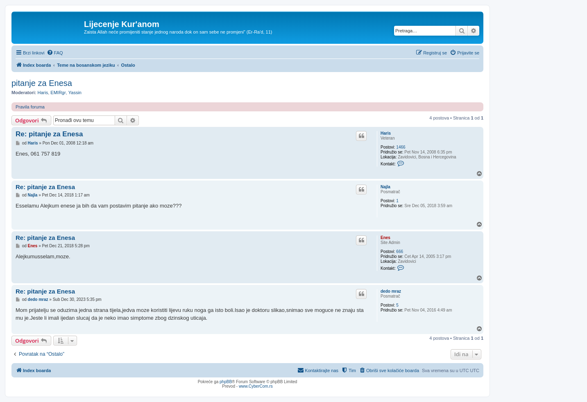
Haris (43, 92)
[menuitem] (55, 53)
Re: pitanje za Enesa (49, 134)
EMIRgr (58, 92)
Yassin (75, 92)
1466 (400, 147)
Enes (385, 237)
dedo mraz (391, 291)
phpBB (226, 381)
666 (399, 251)
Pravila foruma (30, 106)
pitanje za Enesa (41, 83)
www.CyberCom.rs (256, 386)
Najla (385, 187)
